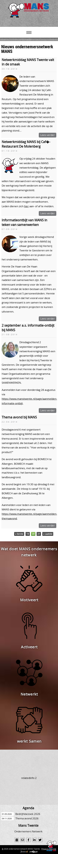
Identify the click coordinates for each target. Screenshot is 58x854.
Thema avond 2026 (26, 818)
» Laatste (47, 533)
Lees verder (47, 135)
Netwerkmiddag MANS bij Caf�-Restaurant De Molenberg (26, 144)
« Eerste (19, 533)
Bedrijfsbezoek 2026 (27, 814)
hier (26, 206)
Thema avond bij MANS (19, 417)
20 (33, 533)
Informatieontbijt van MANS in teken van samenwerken (24, 222)
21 (39, 533)
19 (27, 533)
